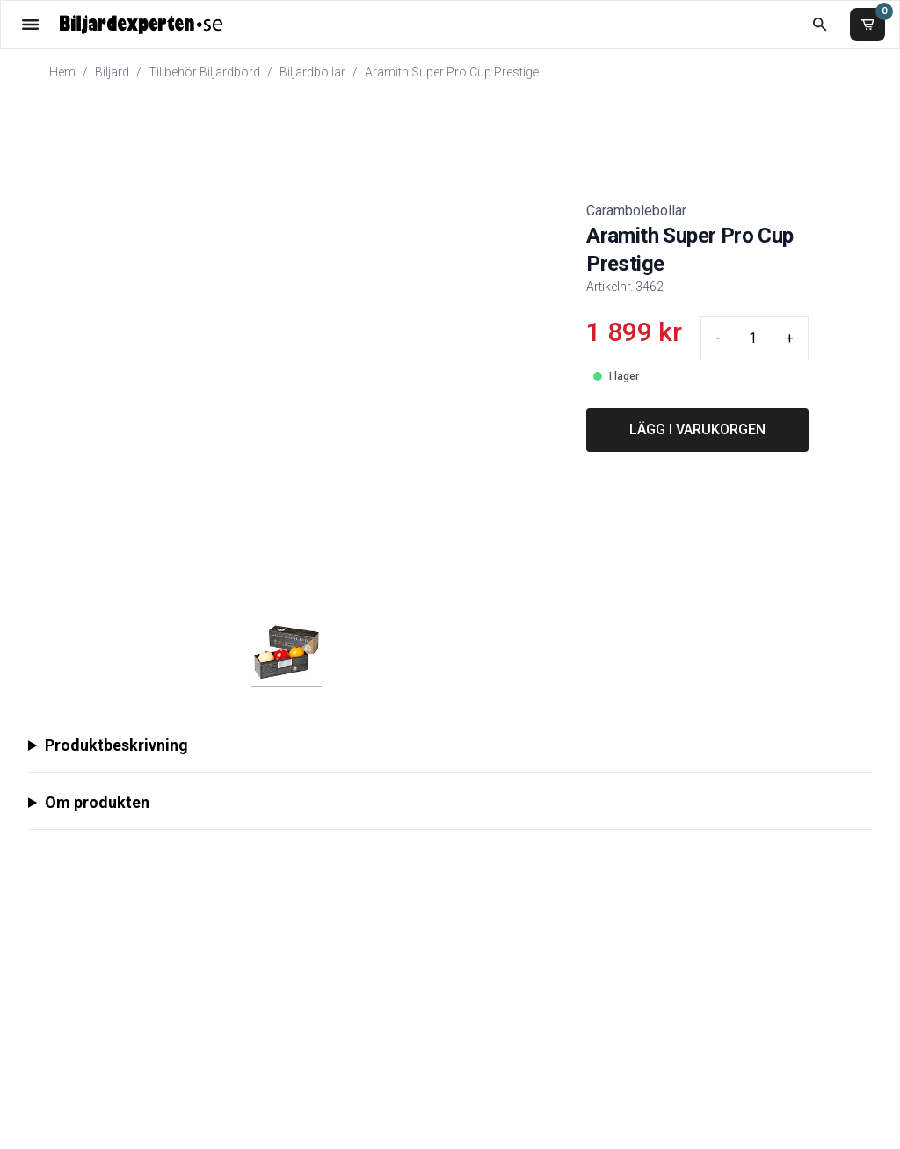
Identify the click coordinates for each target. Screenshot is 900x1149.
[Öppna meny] (30, 24)
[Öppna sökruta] (819, 24)
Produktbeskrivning (116, 745)
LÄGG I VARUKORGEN (697, 429)
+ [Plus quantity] (790, 338)
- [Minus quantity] (718, 338)
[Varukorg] (867, 24)
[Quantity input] (753, 338)
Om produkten (97, 802)
